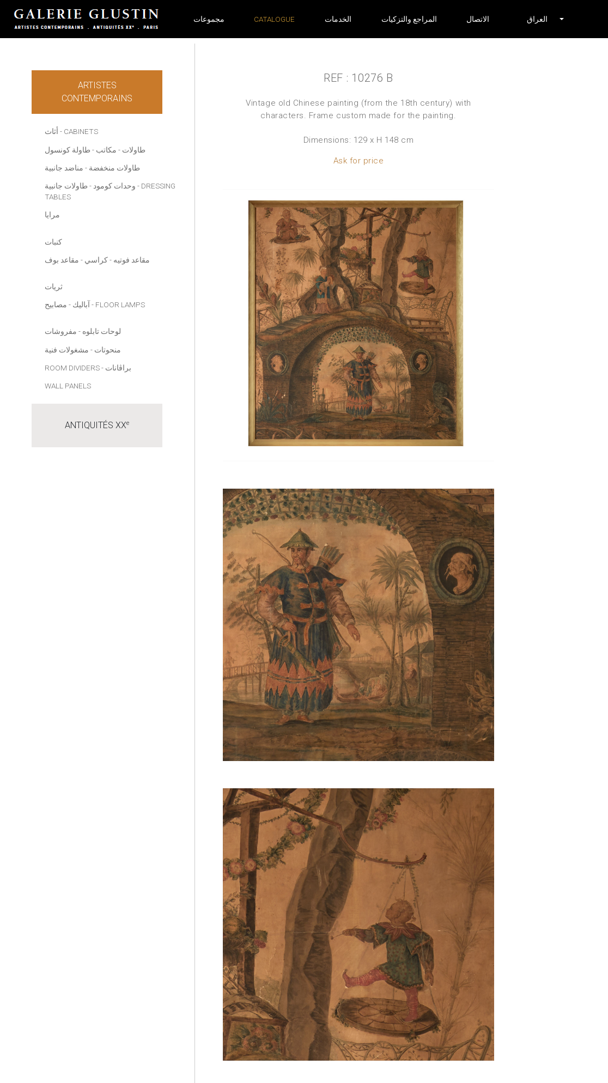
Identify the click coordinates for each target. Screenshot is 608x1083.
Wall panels (68, 385)
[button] (537, 19)
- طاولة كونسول (69, 149)
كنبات (53, 242)
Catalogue (274, 19)
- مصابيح (58, 304)
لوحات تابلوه (101, 331)
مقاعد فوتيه (131, 259)
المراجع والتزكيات (409, 19)
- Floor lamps (118, 304)
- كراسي (98, 259)
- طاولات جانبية (68, 185)
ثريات (54, 286)
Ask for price (358, 161)
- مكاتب (108, 149)
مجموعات (208, 19)
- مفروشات (63, 331)
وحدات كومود (114, 185)
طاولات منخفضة (114, 167)
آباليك (81, 304)
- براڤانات (116, 367)
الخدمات (338, 19)
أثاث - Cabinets (71, 131)
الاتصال (477, 19)
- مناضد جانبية (66, 167)
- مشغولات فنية (69, 349)
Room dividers (72, 367)
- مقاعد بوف (64, 259)
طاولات (133, 149)
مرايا (52, 214)
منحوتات (107, 349)
